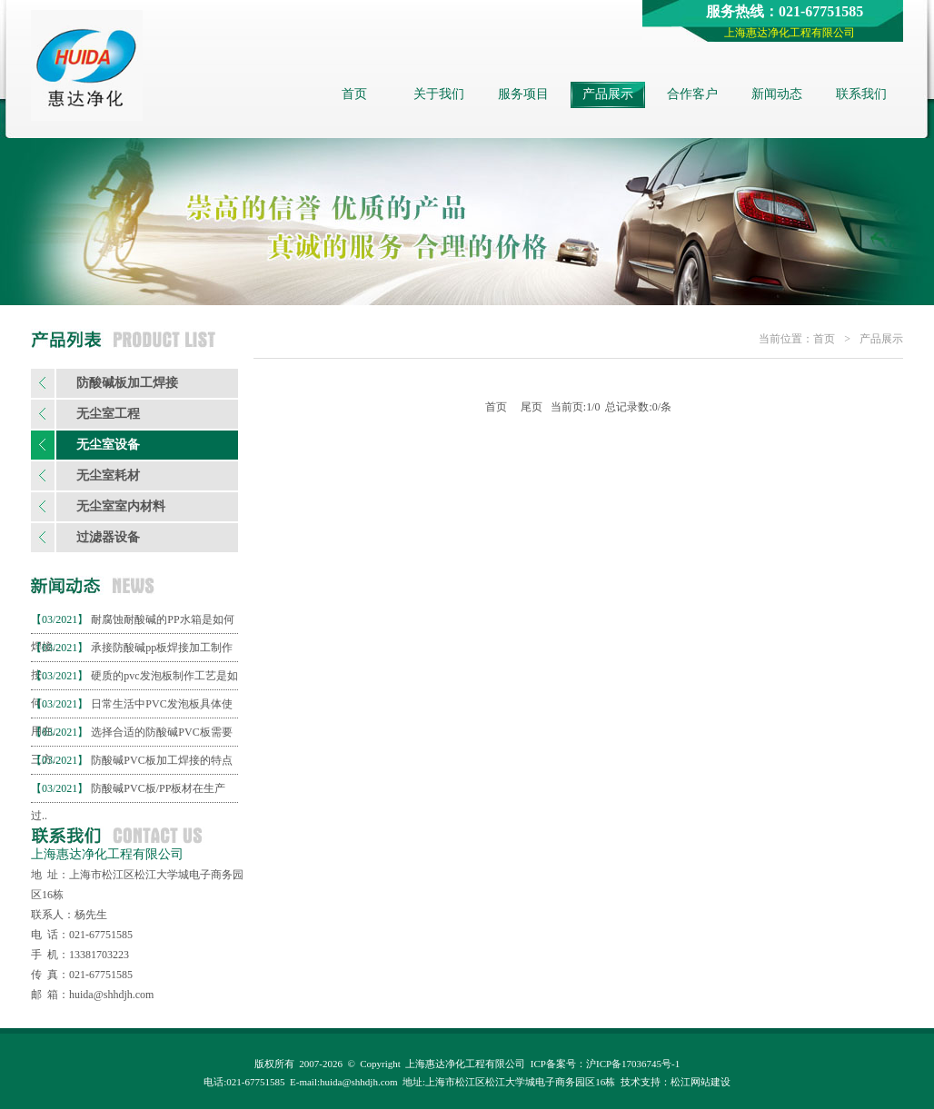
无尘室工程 (108, 414)
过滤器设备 (108, 537)
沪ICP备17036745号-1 (633, 1063)
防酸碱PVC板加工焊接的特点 (161, 760)
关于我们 (438, 94)
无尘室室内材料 (120, 506)
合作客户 (692, 94)
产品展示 (607, 94)
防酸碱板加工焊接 (127, 383)
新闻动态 (776, 94)
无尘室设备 (108, 444)
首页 (354, 94)
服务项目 (523, 94)
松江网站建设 (700, 1081)
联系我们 (861, 94)
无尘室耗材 (108, 475)
